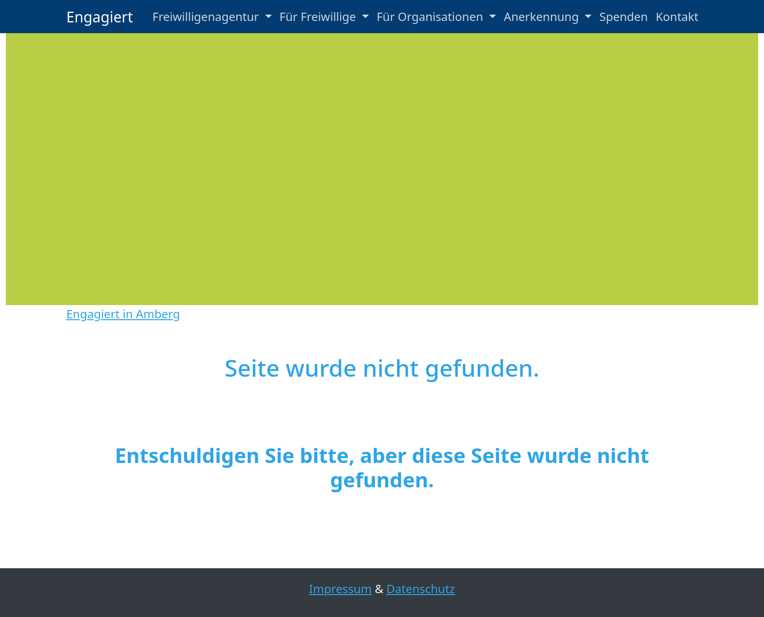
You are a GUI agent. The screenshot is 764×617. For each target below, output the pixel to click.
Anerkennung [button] (543, 16)
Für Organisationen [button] (431, 16)
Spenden (623, 16)
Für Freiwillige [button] (319, 16)
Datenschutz (420, 588)
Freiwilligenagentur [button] (207, 16)
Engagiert (99, 17)
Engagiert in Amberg (123, 314)
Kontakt (677, 16)
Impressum (340, 588)
